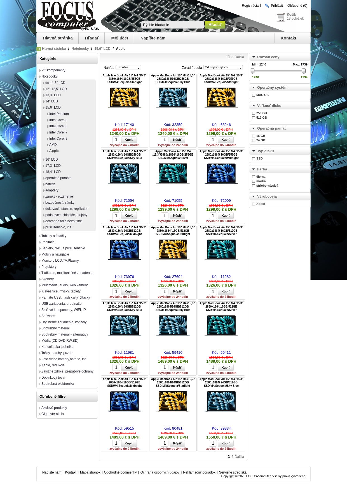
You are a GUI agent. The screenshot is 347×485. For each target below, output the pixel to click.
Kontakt (288, 38)
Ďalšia (239, 57)
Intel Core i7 (58, 132)
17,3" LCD (53, 166)
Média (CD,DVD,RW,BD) (59, 341)
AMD (53, 145)
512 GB (261, 117)
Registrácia (250, 6)
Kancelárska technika (57, 347)
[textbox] (172, 25)
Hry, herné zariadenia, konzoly (63, 322)
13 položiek (295, 18)
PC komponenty (53, 70)
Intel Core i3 (58, 120)
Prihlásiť (277, 6)
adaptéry (51, 190)
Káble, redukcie (53, 365)
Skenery (47, 279)
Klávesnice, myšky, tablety (61, 291)
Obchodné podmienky (120, 472)
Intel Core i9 (58, 138)
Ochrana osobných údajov (159, 472)
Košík (291, 15)
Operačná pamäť (271, 128)
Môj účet (119, 38)
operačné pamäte (58, 178)
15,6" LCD (102, 49)
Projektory (49, 267)
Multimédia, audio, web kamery (64, 285)
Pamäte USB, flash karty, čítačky (65, 297)
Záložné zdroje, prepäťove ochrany (67, 371)
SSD (259, 158)
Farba (262, 169)
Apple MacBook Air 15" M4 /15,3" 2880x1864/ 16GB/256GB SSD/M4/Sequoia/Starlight (221, 79)
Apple (53, 151)
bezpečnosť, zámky (59, 203)
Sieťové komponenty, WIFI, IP (63, 310)
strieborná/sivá (267, 185)
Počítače (48, 242)
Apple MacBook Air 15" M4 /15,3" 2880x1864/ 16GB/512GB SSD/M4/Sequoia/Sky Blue (124, 306)
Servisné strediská (233, 472)
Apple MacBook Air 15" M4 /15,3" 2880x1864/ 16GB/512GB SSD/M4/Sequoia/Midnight (124, 231)
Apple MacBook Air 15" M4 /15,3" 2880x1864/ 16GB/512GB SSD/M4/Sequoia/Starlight (173, 231)
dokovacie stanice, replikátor (66, 209)
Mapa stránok (90, 472)
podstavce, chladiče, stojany (66, 215)
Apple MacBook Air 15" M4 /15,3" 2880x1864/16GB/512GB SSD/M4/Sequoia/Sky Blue (173, 306)
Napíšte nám (152, 38)
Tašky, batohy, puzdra (57, 353)
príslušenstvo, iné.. (59, 227)
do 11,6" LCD (55, 83)
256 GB (261, 113)
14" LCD (51, 101)
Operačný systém (272, 87)
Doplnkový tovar (53, 377)
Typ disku (265, 151)
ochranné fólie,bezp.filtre (63, 221)
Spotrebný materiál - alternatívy (64, 334)
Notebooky (80, 49)
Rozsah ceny (268, 57)
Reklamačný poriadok (199, 472)
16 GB (260, 135)
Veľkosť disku (269, 105)
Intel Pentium (59, 114)
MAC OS (262, 95)
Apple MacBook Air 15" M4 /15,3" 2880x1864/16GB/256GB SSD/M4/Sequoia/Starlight (124, 79)
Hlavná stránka (58, 38)
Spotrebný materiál (55, 328)
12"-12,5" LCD (56, 89)
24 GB (260, 140)
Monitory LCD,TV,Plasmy (60, 261)
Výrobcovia (267, 196)
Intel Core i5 (58, 126)
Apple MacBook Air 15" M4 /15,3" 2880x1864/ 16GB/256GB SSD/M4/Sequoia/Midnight (221, 155)
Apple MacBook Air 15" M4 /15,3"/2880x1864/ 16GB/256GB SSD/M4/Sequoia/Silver (173, 155)
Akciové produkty (54, 408)
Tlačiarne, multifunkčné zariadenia (66, 273)
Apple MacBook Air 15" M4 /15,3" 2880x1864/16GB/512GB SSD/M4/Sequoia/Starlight (173, 382)
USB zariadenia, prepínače (61, 304)
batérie (50, 184)
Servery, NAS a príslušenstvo (63, 248)
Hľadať (92, 38)
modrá (261, 181)
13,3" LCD (53, 95)
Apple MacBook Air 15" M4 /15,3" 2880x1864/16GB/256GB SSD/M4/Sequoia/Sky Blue (173, 79)
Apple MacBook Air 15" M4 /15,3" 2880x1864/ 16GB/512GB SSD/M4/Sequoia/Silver (221, 231)
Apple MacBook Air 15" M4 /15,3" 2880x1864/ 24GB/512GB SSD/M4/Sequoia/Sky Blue (221, 382)
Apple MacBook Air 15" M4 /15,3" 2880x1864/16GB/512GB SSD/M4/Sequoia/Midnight (124, 382)
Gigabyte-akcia (52, 414)
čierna (260, 176)
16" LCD (51, 159)
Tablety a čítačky (53, 236)
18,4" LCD (53, 172)
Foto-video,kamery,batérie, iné (63, 359)
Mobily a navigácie (55, 254)
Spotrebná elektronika (57, 384)
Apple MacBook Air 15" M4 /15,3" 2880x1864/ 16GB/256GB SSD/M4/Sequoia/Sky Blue (124, 155)
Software (48, 316)
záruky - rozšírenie (59, 196)
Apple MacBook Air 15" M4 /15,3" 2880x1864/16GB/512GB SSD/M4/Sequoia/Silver (221, 306)
